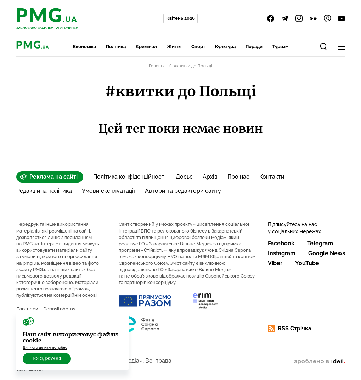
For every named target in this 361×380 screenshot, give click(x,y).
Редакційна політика (44, 191)
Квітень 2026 (180, 18)
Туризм (280, 46)
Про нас (238, 176)
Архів (210, 176)
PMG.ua (31, 243)
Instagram (281, 253)
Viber (275, 263)
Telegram (320, 243)
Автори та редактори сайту (183, 191)
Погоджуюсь (46, 358)
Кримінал (146, 46)
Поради (254, 46)
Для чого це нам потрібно (45, 348)
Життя (174, 46)
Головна (157, 66)
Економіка (84, 46)
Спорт (198, 46)
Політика (116, 46)
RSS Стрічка (289, 328)
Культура (225, 46)
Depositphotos (59, 309)
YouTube (307, 263)
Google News (326, 253)
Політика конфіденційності (129, 176)
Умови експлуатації (108, 191)
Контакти (271, 176)
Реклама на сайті (49, 176)
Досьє (184, 176)
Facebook (281, 243)
